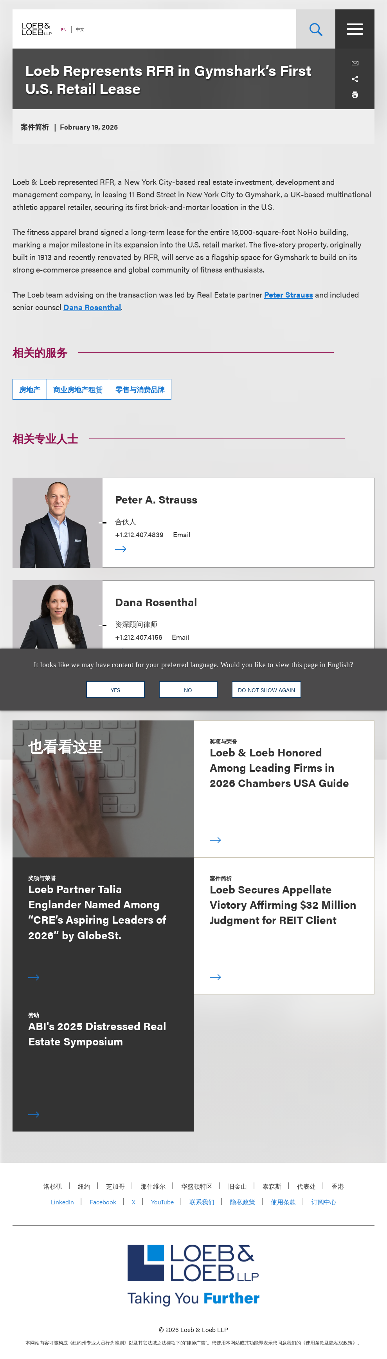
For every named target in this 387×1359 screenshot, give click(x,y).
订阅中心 (324, 1201)
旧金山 (237, 1186)
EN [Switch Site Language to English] (64, 29)
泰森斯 (272, 1186)
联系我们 (201, 1201)
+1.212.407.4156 (138, 637)
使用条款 (283, 1201)
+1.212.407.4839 (139, 534)
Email (181, 534)
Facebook (103, 1201)
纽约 (84, 1186)
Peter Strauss (288, 294)
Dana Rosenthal (92, 306)
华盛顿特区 (196, 1186)
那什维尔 (153, 1186)
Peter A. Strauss (156, 499)
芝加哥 (115, 1186)
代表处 (306, 1186)
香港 (337, 1186)
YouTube (162, 1201)
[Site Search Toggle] (315, 29)
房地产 (29, 389)
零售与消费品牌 (140, 389)
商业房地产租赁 (78, 389)
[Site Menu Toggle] (354, 29)
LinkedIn (62, 1201)
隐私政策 (242, 1201)
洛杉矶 (52, 1186)
